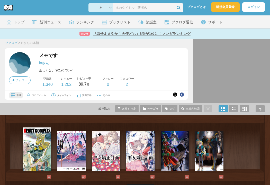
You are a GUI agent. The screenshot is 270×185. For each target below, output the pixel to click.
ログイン (253, 7)
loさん (44, 63)
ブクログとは (196, 7)
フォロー (20, 80)
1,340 (47, 84)
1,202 (66, 84)
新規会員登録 (225, 7)
